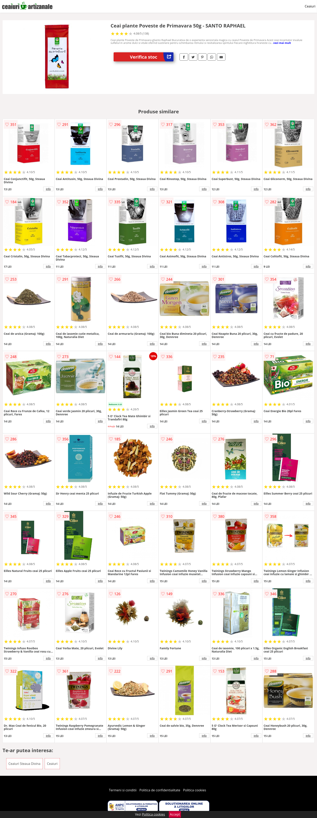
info (48, 189)
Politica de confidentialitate (159, 790)
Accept (175, 814)
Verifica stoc (151, 56)
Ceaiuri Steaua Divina (24, 763)
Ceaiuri (310, 6)
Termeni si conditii (123, 790)
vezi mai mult (282, 43)
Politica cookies (194, 790)
